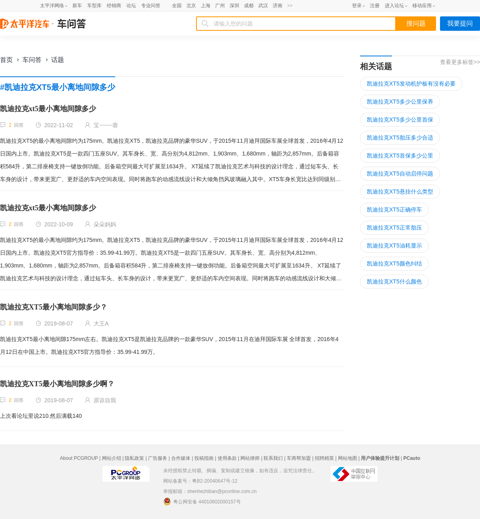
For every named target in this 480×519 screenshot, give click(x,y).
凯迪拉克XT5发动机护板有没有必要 (411, 83)
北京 (191, 5)
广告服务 (157, 458)
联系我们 (273, 458)
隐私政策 (134, 458)
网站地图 (347, 458)
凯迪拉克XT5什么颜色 (394, 281)
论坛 (131, 5)
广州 (220, 5)
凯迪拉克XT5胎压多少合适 (400, 137)
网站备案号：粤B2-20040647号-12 (200, 481)
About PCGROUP (79, 458)
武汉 (263, 5)
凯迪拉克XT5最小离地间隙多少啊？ (57, 384)
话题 (57, 59)
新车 (77, 5)
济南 (277, 5)
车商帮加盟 (299, 458)
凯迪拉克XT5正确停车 (394, 209)
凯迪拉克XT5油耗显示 (394, 245)
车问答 (32, 59)
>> (290, 5)
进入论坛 (394, 5)
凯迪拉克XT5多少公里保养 (400, 101)
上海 (205, 5)
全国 (177, 5)
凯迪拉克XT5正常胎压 (394, 227)
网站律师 (250, 458)
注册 (375, 5)
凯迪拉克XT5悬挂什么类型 (400, 191)
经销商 (114, 5)
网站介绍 (111, 458)
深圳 (234, 5)
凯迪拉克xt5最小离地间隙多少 (48, 109)
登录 (357, 5)
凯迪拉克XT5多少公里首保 (400, 119)
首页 (6, 59)
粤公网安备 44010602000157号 (202, 501)
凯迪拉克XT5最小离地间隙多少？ (53, 307)
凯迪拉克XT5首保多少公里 (400, 155)
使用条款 (227, 458)
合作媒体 (180, 458)
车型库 (94, 5)
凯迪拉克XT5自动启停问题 (400, 173)
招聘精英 (324, 458)
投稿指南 (204, 458)
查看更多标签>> (460, 62)
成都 (249, 5)
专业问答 (150, 5)
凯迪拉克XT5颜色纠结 (394, 263)
